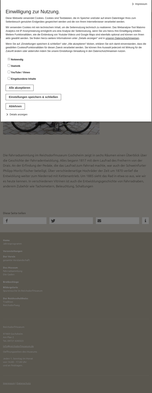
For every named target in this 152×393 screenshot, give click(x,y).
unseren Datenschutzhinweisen (122, 38)
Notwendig (15, 59)
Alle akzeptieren (19, 87)
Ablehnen (15, 106)
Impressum (141, 4)
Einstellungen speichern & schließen (33, 97)
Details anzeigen (19, 114)
